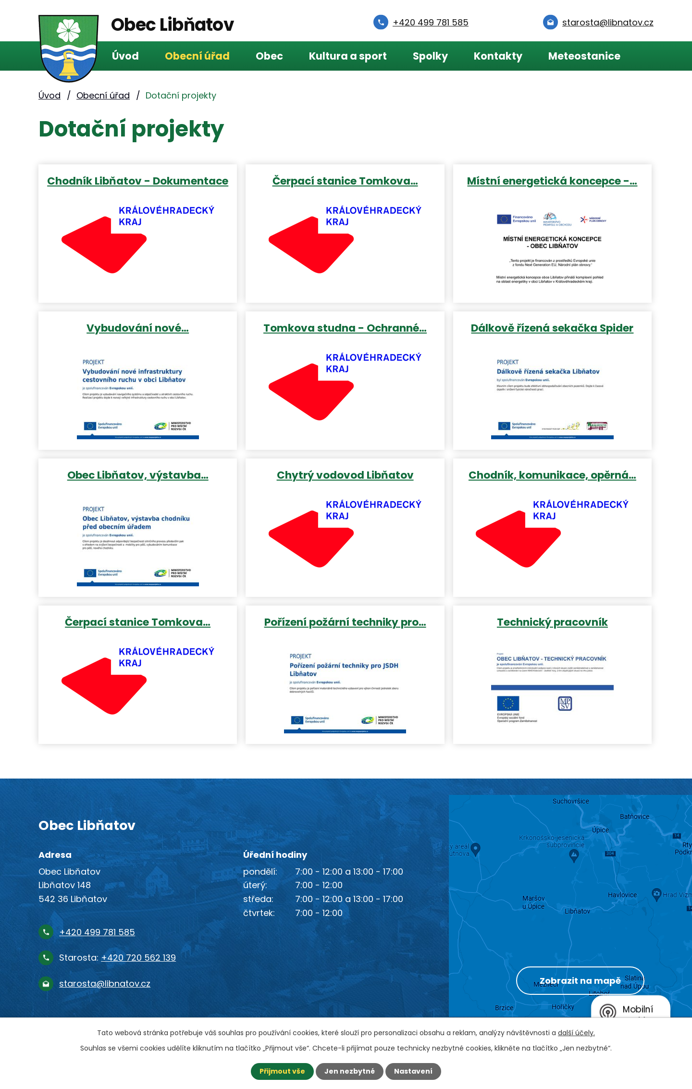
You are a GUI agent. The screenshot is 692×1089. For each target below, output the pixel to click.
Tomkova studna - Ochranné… (345, 327)
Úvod (125, 56)
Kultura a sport (348, 56)
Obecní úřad (197, 56)
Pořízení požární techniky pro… (345, 622)
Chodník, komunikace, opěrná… (552, 475)
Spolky (430, 56)
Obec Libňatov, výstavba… (138, 475)
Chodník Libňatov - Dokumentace (137, 180)
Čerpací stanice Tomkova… (345, 180)
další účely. (576, 1033)
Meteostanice (584, 56)
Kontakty (498, 56)
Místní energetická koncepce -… (552, 180)
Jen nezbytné (349, 1071)
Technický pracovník (552, 622)
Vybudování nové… (137, 327)
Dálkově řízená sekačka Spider (552, 327)
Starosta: (117, 958)
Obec (269, 56)
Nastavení (413, 1071)
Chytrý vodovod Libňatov (345, 475)
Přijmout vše (282, 1071)
